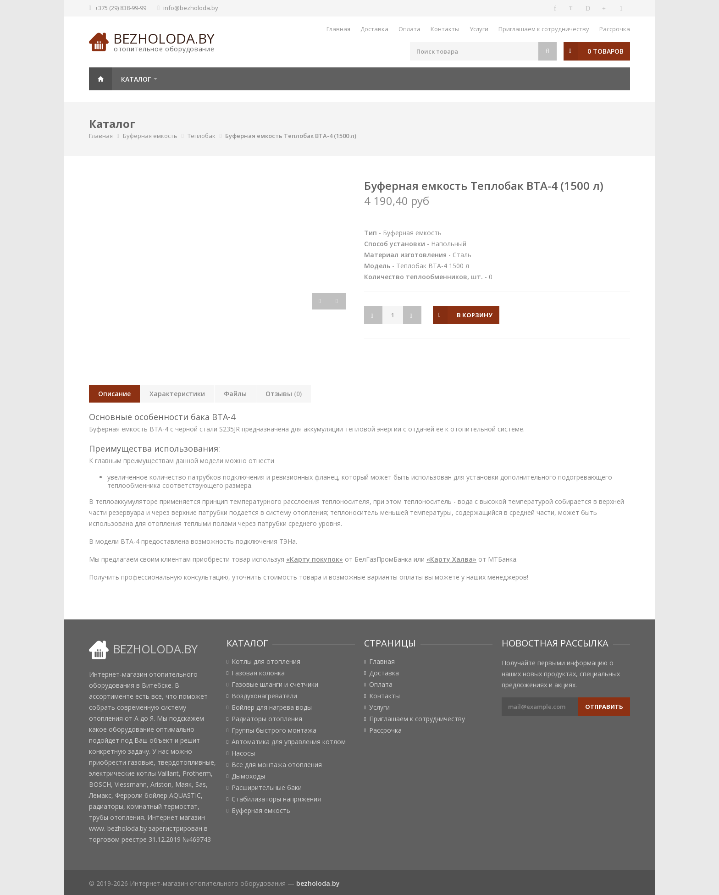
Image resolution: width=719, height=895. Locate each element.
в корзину (474, 315)
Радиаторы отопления (267, 719)
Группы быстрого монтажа (274, 730)
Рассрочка (614, 29)
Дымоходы (248, 776)
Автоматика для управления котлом (289, 742)
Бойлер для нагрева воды (272, 707)
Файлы (235, 393)
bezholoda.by (164, 38)
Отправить (604, 706)
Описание (114, 393)
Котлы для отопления (266, 661)
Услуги (479, 29)
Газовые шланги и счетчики (275, 684)
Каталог (136, 79)
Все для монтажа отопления (277, 765)
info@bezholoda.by (190, 8)
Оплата (409, 29)
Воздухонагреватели (264, 696)
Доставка (374, 29)
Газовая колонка (258, 673)
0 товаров (605, 51)
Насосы (243, 753)
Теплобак (202, 136)
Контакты (445, 29)
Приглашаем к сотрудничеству (543, 29)
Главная (338, 29)
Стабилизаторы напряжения (276, 799)
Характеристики (177, 393)
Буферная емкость (150, 136)
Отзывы (283, 393)
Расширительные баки (267, 788)
